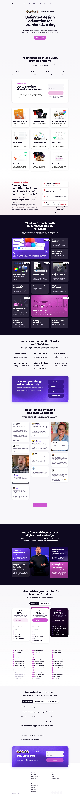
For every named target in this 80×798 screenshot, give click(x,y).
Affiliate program (35, 782)
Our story (33, 787)
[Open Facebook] (58, 792)
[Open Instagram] (52, 792)
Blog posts (33, 783)
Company (53, 780)
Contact (53, 774)
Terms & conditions (55, 778)
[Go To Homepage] (12, 3)
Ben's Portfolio (16, 475)
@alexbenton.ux (55, 443)
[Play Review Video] (20, 468)
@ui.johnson (18, 446)
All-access (33, 774)
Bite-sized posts (34, 785)
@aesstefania (37, 424)
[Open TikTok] (61, 792)
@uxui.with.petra (38, 441)
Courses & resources (35, 776)
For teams (33, 778)
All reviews (33, 780)
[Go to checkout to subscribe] (20, 620)
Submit (55, 760)
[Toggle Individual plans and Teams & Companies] (40, 603)
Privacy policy (54, 776)
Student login (34, 793)
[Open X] (55, 792)
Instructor (33, 789)
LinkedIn (17, 488)
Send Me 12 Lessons (56, 93)
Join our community (35, 791)
